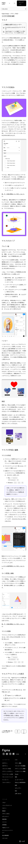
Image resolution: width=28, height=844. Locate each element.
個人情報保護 (5, 835)
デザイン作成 (14, 13)
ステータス (5, 838)
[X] (3, 754)
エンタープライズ (19, 779)
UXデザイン (5, 765)
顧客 (16, 785)
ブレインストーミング (7, 777)
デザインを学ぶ (6, 813)
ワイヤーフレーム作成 (7, 774)
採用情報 (4, 824)
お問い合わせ (18, 793)
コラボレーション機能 (20, 771)
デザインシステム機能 (20, 768)
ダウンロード (5, 816)
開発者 (3, 811)
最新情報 (4, 819)
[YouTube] (7, 754)
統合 (16, 790)
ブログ (3, 802)
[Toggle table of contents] (14, 9)
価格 (16, 777)
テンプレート (5, 779)
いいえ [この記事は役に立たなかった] (23, 731)
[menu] (21, 754)
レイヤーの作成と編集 (8, 16)
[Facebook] (13, 754)
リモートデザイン (6, 782)
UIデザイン (5, 763)
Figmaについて (5, 827)
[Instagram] (10, 754)
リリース (4, 822)
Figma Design (5, 13)
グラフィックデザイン (7, 771)
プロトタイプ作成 (6, 768)
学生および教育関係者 (20, 782)
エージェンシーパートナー (7, 831)
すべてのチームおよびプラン (12, 27)
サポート (4, 808)
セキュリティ (18, 788)
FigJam (16, 774)
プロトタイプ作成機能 (20, 765)
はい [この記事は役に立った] (17, 731)
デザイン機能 (18, 763)
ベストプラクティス (7, 805)
